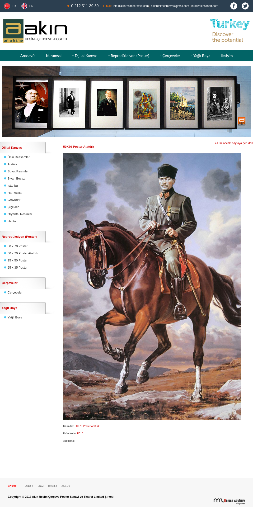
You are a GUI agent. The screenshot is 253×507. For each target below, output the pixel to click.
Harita (12, 221)
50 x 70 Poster (18, 246)
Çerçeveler (171, 55)
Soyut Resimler (18, 171)
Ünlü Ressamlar (18, 157)
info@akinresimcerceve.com (131, 6)
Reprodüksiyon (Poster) (130, 55)
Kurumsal (54, 55)
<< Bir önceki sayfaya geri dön (234, 143)
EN (31, 6)
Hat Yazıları (15, 192)
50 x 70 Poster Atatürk (23, 253)
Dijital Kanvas (86, 55)
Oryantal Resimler (20, 214)
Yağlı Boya (201, 55)
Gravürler (14, 200)
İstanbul (13, 185)
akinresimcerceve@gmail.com (170, 6)
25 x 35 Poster (18, 267)
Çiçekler (13, 207)
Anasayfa (27, 55)
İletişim (227, 55)
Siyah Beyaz (16, 178)
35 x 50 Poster (18, 260)
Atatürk (12, 164)
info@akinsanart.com (204, 6)
